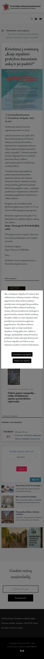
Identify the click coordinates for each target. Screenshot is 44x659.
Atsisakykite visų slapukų (22, 354)
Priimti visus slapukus (22, 360)
